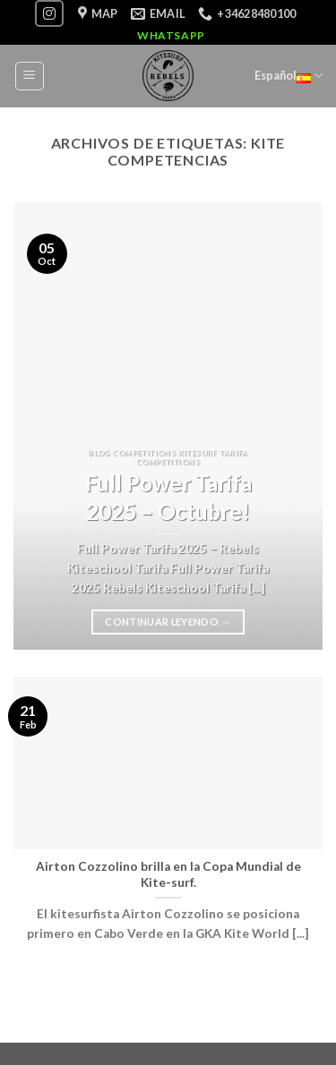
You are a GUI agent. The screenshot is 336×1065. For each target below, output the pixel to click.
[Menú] (30, 76)
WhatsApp (171, 35)
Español (288, 76)
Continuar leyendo (167, 621)
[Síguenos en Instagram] (49, 13)
